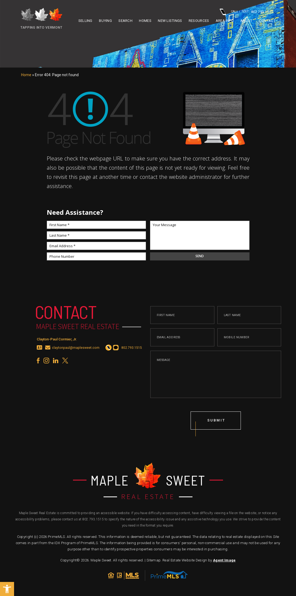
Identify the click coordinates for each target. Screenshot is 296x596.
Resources (199, 20)
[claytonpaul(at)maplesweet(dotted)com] (48, 349)
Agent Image (224, 560)
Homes (145, 20)
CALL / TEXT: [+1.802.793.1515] (246, 11)
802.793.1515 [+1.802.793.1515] (93, 519)
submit (217, 422)
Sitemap (154, 560)
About (246, 20)
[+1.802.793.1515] (108, 349)
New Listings (170, 20)
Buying (105, 20)
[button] (7, 589)
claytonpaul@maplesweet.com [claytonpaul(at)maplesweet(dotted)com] (75, 349)
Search (125, 20)
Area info (225, 20)
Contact (267, 20)
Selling (85, 20)
